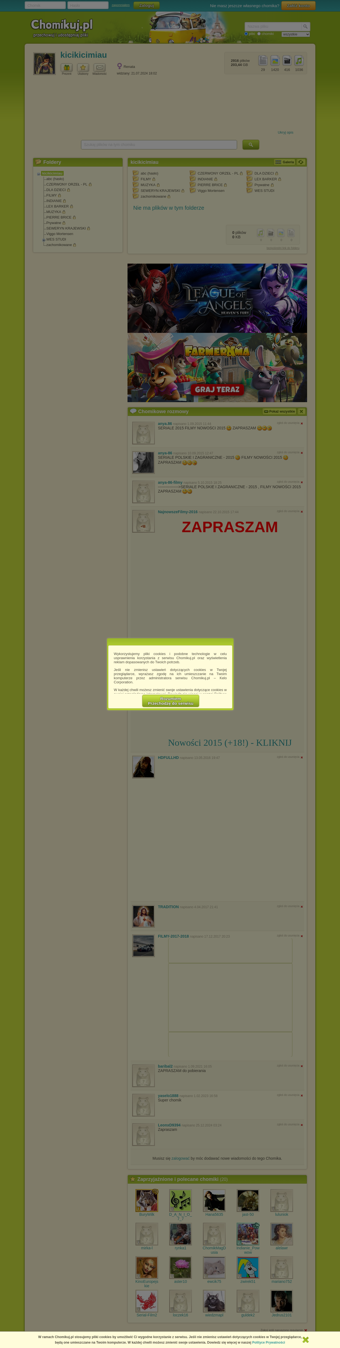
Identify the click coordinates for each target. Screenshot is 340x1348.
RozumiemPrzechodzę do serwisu (171, 701)
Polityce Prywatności (268, 1342)
